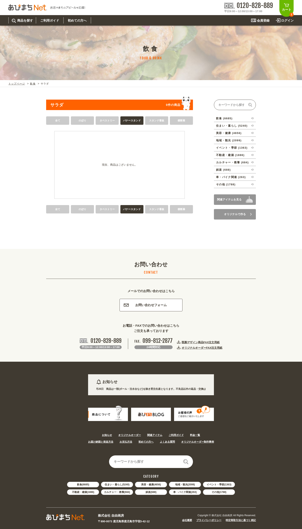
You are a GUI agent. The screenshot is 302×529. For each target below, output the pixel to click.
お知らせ (107, 435)
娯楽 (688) (223, 169)
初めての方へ (146, 441)
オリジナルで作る (238, 214)
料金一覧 (195, 435)
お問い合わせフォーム (145, 305)
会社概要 (187, 520)
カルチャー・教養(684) (117, 492)
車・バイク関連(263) (185, 492)
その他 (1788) (226, 184)
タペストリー (107, 120)
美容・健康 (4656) (229, 133)
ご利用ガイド (176, 435)
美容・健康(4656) (151, 484)
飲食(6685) (83, 484)
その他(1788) (219, 492)
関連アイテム (154, 435)
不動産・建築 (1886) (230, 155)
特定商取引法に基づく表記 (241, 520)
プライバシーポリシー (208, 520)
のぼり (82, 120)
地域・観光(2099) (185, 484)
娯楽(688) (151, 492)
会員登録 (263, 20)
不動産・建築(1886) (83, 492)
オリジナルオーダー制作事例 (197, 441)
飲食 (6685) (224, 118)
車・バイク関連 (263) (231, 177)
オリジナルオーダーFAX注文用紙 (202, 347)
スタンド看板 (156, 120)
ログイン (287, 20)
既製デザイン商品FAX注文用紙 (201, 342)
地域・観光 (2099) (229, 140)
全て (57, 120)
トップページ (16, 83)
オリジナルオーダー (129, 435)
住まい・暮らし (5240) (231, 125)
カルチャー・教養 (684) (232, 162)
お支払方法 (126, 441)
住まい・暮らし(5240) (117, 484)
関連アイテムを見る (229, 199)
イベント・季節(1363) (219, 484)
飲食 (32, 83)
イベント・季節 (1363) (231, 147)
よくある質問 (167, 441)
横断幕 (181, 120)
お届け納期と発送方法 (100, 441)
